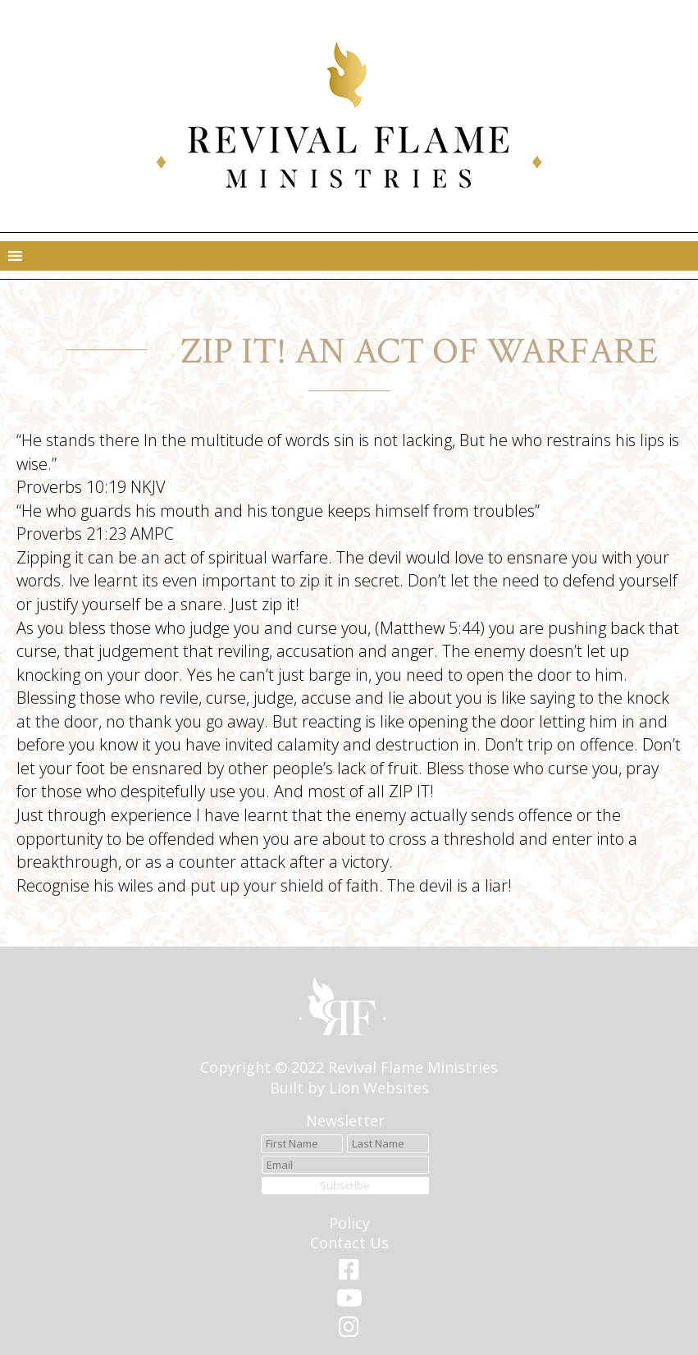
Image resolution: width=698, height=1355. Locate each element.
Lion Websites (379, 1087)
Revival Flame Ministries (413, 1067)
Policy (349, 1223)
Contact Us (349, 1242)
